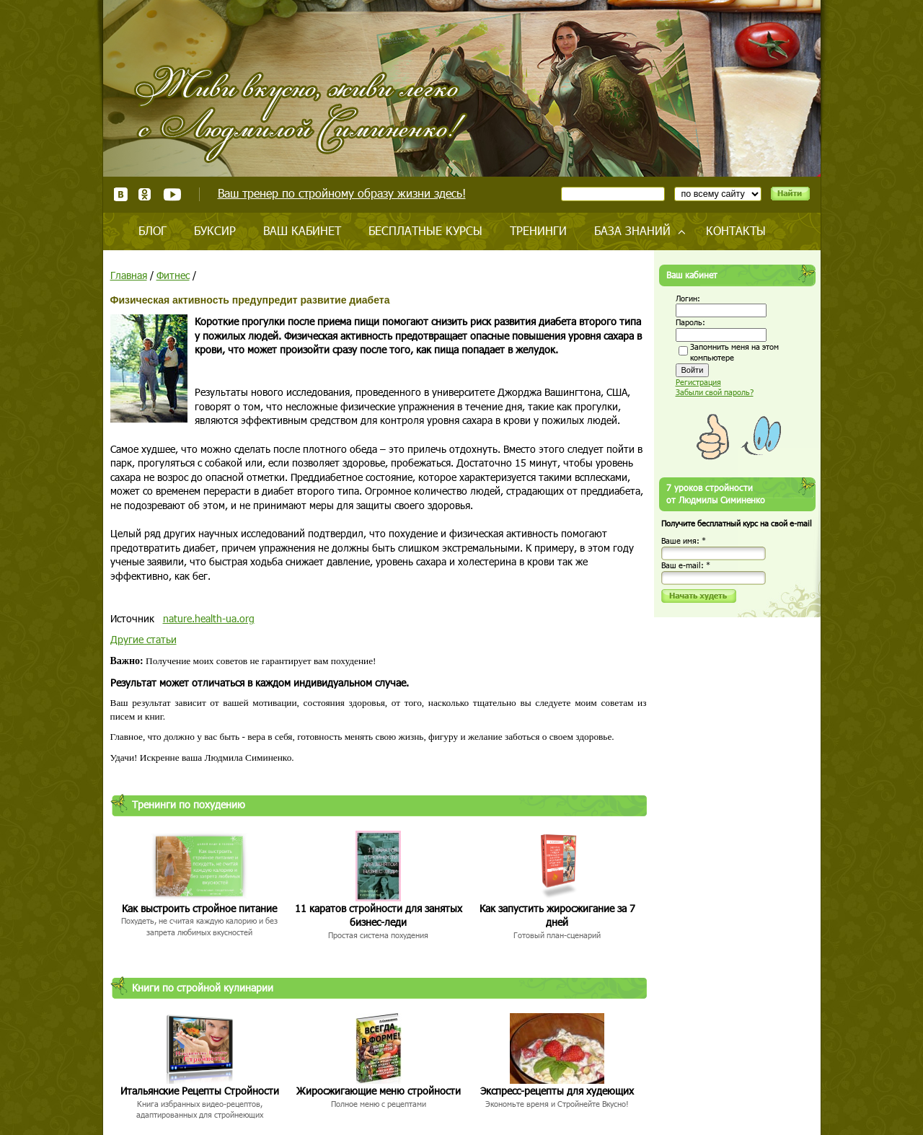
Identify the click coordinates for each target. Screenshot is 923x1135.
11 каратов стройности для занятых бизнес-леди (378, 915)
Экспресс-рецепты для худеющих (557, 1091)
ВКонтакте (121, 194)
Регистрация (698, 382)
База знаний (632, 230)
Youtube (172, 194)
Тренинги (538, 230)
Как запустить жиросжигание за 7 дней (557, 915)
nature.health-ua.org (209, 618)
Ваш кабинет (302, 230)
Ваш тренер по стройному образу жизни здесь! (342, 192)
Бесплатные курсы (425, 230)
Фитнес (173, 275)
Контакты (736, 230)
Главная (128, 275)
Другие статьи (143, 639)
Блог (152, 230)
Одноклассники (145, 194)
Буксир (215, 230)
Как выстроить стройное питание (199, 908)
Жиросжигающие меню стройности (378, 1091)
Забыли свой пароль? (715, 392)
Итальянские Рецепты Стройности (199, 1091)
